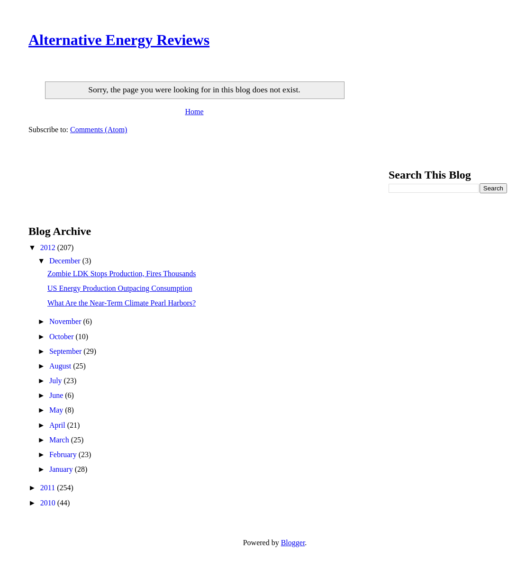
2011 (48, 488)
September (66, 351)
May (57, 410)
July (56, 381)
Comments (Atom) (98, 130)
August (61, 366)
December (65, 261)
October (62, 337)
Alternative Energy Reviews (118, 39)
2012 (48, 247)
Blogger (293, 543)
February (64, 454)
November (66, 321)
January (62, 469)
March (60, 440)
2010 (48, 503)
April (58, 425)
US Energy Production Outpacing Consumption (119, 288)
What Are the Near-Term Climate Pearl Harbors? (121, 303)
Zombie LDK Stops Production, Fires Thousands (121, 274)
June (57, 395)
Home (194, 112)
